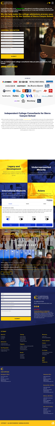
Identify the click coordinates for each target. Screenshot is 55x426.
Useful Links (44, 336)
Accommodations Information (47, 352)
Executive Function (23, 348)
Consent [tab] (10, 203)
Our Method (3, 337)
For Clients (44, 350)
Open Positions (44, 347)
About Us (3, 334)
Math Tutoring (22, 340)
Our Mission (3, 336)
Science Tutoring (23, 338)
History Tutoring (22, 337)
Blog (43, 360)
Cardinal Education (27, 119)
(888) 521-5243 (40, 301)
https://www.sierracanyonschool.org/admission (28, 267)
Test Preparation (4, 347)
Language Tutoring (23, 341)
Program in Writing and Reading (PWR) (26, 346)
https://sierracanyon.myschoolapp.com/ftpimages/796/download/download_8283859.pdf (31, 264)
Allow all (44, 224)
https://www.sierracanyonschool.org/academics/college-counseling (37, 269)
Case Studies (22, 358)
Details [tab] (27, 203)
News (43, 359)
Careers (44, 343)
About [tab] (44, 203)
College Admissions (4, 343)
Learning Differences (23, 349)
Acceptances (22, 354)
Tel (47, 2)
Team (49, 2)
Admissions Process (45, 353)
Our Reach (22, 355)
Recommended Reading (46, 337)
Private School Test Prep (5, 349)
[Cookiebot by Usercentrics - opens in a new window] (47, 200)
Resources (44, 334)
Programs (22, 344)
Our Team (2, 338)
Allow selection (27, 224)
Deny (11, 224)
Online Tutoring (22, 336)
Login (43, 357)
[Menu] (52, 3)
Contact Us (44, 362)
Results (21, 352)
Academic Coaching (23, 347)
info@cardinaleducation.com (44, 303)
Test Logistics (44, 354)
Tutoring (22, 334)
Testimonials (22, 356)
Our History (44, 346)
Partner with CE (45, 340)
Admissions (3, 341)
